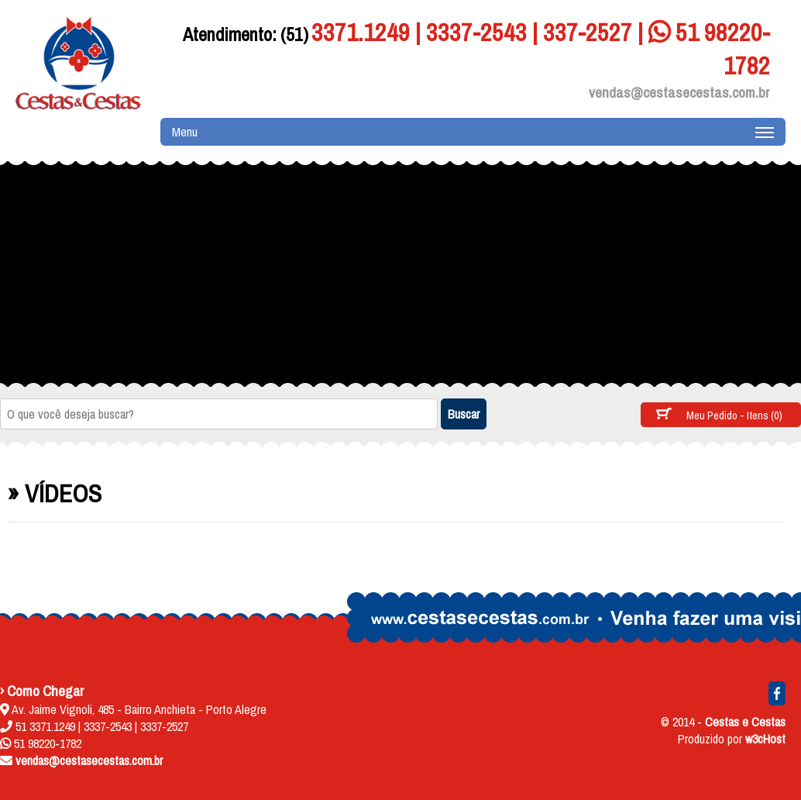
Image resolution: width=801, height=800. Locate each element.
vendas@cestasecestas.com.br (679, 92)
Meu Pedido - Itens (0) (734, 415)
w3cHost (765, 738)
